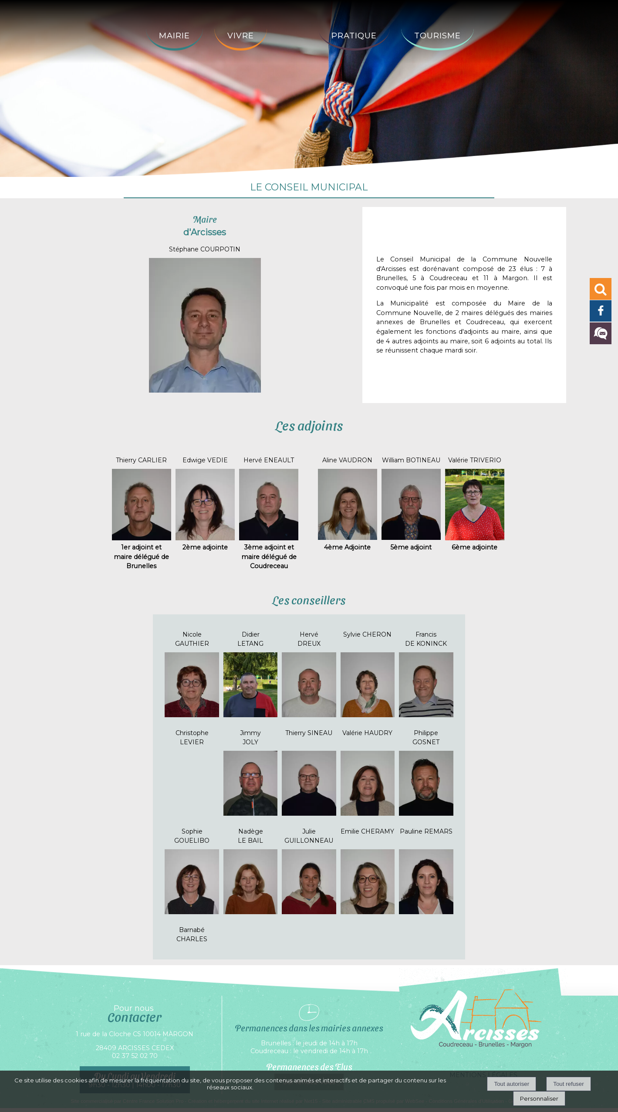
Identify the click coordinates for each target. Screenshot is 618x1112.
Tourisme (437, 36)
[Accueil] (292, 28)
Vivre (240, 36)
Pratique (354, 36)
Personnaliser (539, 1098)
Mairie (174, 36)
